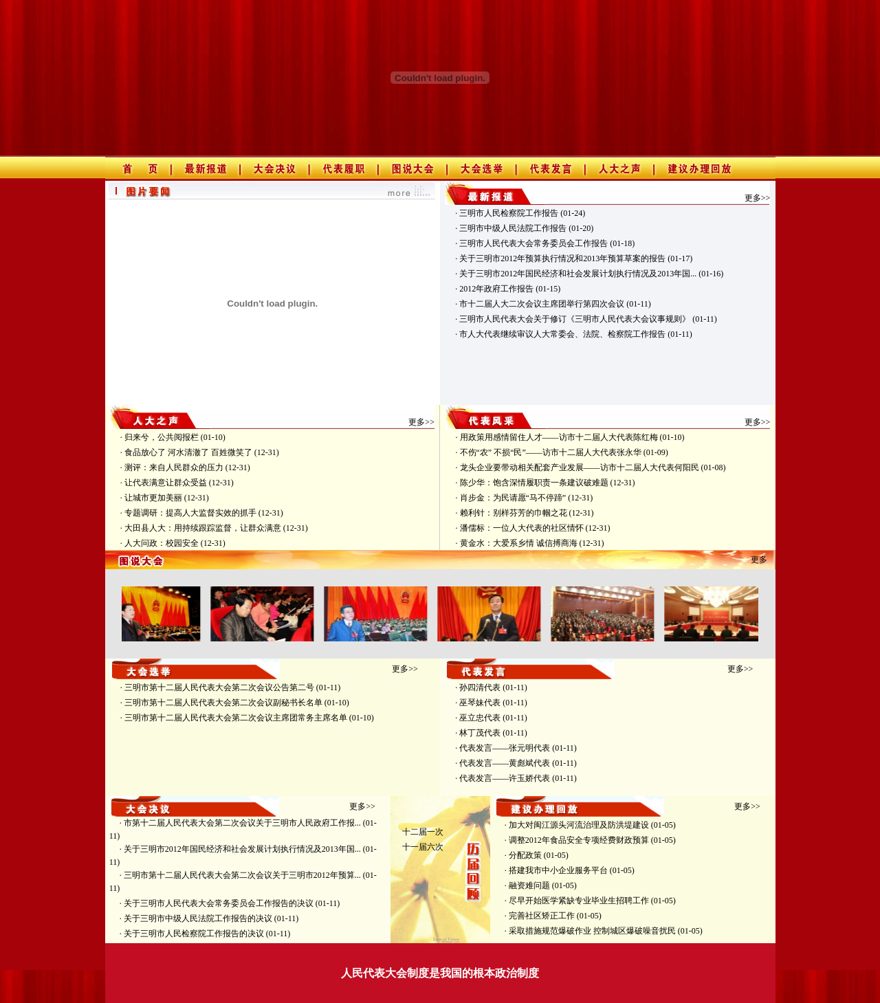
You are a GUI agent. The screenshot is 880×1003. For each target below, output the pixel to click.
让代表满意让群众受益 (165, 482)
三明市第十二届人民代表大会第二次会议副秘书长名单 (223, 702)
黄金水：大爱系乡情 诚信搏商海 (519, 543)
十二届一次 (422, 832)
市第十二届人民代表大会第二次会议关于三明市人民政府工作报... (242, 823)
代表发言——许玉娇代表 (504, 778)
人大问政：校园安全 (161, 543)
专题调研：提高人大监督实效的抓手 (190, 513)
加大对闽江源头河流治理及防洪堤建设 (579, 825)
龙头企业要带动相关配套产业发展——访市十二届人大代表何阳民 (579, 467)
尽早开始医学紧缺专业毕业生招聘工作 (579, 900)
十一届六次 (422, 847)
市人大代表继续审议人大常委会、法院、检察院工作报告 (562, 334)
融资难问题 (529, 885)
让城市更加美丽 (153, 498)
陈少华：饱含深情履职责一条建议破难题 (534, 482)
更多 (759, 559)
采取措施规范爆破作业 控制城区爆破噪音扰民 (592, 931)
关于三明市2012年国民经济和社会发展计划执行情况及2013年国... (577, 273)
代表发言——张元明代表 (504, 748)
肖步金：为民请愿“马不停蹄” (513, 498)
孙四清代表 (479, 687)
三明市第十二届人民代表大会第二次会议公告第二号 (219, 687)
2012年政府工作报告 (496, 289)
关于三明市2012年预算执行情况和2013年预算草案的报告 (562, 258)
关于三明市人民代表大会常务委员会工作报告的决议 (219, 903)
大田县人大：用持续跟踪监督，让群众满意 (202, 528)
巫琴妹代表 (479, 702)
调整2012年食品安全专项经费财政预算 (579, 840)
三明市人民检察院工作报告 (508, 213)
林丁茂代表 (479, 733)
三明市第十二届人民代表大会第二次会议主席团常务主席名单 (235, 718)
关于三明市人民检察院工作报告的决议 (194, 933)
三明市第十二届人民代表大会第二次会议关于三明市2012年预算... (242, 875)
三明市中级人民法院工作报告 (512, 228)
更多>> (758, 198)
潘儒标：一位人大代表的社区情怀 (522, 528)
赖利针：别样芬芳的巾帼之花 (513, 513)
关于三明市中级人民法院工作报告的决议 (198, 918)
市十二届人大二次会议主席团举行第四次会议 (541, 304)
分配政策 (525, 855)
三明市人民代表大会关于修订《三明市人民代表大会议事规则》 (574, 319)
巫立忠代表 (479, 718)
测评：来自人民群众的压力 (173, 467)
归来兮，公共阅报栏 (161, 437)
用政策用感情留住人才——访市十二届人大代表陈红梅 (559, 437)
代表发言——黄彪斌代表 (504, 763)
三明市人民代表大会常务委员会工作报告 (533, 243)
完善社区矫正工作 (542, 916)
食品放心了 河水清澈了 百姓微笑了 (188, 452)
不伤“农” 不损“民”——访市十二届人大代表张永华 (550, 452)
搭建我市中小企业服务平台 (558, 870)
